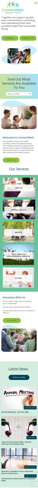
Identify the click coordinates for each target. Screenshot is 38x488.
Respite (18, 232)
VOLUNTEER (12, 320)
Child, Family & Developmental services (18, 255)
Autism (18, 278)
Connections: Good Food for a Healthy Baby (18, 480)
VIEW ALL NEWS (19, 377)
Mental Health (19, 210)
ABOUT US (11, 160)
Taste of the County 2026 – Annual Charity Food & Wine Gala (16, 443)
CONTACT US (28, 38)
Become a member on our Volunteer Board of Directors (17, 473)
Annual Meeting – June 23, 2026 (14, 412)
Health (18, 188)
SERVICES (10, 38)
